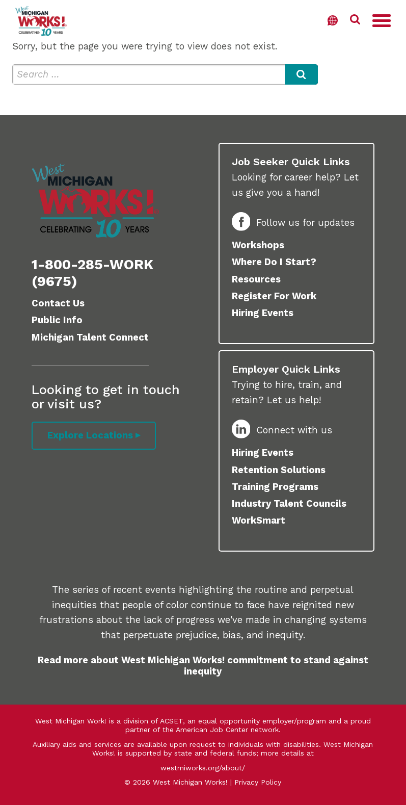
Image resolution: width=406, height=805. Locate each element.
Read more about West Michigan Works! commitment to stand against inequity (203, 666)
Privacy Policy (257, 782)
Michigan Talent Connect (90, 337)
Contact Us (58, 303)
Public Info (57, 320)
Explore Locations (90, 435)
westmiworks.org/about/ (202, 768)
